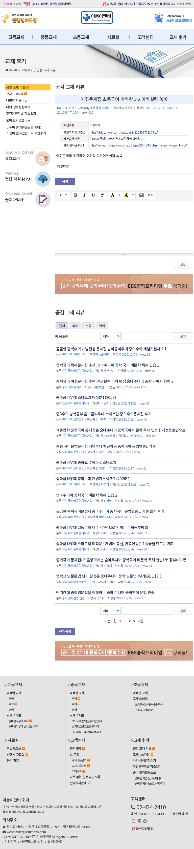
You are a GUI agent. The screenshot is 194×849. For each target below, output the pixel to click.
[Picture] (141, 195)
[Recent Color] (126, 195)
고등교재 (16, 37)
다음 (141, 621)
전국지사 (141, 4)
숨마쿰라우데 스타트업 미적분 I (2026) (86, 397)
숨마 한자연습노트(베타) (24, 127)
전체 (62, 325)
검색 (183, 336)
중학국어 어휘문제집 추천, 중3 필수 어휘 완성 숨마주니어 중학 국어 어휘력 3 (114, 381)
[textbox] (124, 226)
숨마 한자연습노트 (18, 120)
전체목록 (65, 631)
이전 (107, 621)
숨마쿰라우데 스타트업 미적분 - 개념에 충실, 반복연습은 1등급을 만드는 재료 (115, 543)
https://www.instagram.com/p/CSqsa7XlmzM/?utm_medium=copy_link (138, 145)
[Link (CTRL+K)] (150, 195)
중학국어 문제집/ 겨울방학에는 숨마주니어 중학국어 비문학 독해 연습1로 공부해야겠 (121, 559)
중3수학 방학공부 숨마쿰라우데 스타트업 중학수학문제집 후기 (103, 413)
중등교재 (49, 37)
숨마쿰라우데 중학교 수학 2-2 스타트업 (86, 462)
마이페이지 (168, 4)
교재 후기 (177, 37)
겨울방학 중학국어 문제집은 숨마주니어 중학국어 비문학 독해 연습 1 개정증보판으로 (121, 430)
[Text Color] (112, 195)
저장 (183, 264)
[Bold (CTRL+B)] (75, 195)
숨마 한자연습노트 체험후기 (26, 133)
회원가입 (183, 4)
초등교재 (81, 37)
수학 (88, 325)
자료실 (113, 37)
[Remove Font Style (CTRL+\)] (102, 195)
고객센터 (146, 37)
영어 (102, 325)
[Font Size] (63, 195)
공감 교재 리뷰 (46, 70)
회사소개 (129, 4)
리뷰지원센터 (115, 4)
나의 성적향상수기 (18, 106)
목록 (65, 181)
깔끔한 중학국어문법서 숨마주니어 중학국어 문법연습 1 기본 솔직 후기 (110, 511)
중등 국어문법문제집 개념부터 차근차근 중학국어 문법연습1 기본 (106, 446)
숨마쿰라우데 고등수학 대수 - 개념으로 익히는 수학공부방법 (102, 527)
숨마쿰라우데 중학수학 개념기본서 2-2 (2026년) (93, 478)
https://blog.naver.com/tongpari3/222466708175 (124, 132)
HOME (13, 70)
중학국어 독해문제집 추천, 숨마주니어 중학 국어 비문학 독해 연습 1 (107, 365)
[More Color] (119, 195)
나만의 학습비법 (16, 100)
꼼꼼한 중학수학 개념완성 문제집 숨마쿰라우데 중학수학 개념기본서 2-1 (111, 348)
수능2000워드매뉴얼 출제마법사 (51, 4)
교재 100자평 (16, 93)
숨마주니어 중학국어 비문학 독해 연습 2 (86, 495)
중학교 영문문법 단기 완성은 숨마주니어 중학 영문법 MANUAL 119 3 (109, 576)
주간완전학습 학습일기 (21, 113)
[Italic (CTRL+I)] (84, 195)
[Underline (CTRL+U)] (93, 195)
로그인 (153, 4)
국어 (75, 325)
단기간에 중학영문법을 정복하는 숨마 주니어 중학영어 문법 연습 (105, 592)
